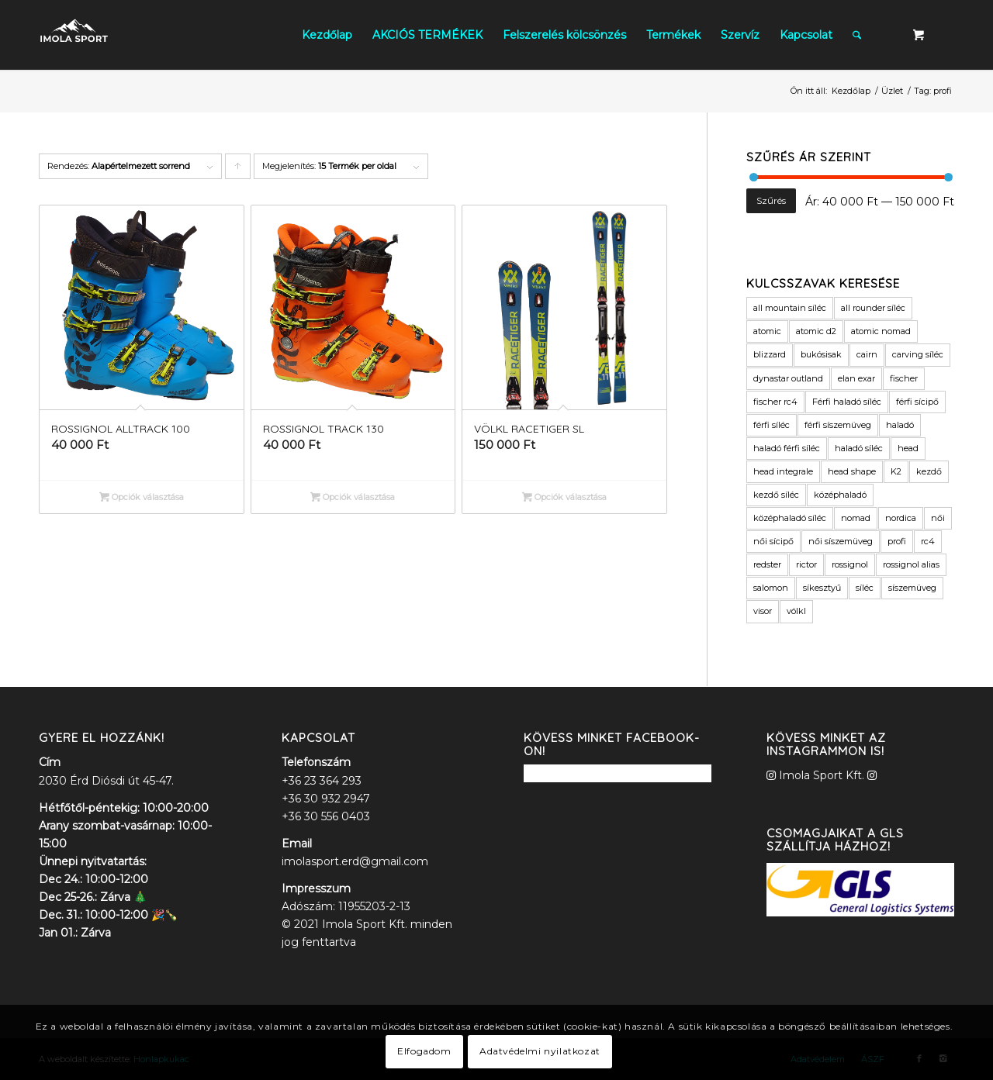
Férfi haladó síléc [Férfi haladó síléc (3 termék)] (846, 401)
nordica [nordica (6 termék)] (900, 517)
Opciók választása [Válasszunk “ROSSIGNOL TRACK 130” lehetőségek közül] (352, 497)
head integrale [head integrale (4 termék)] (783, 471)
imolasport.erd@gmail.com (355, 861)
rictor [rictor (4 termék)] (806, 564)
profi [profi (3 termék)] (896, 541)
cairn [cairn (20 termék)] (866, 354)
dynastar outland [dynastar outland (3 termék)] (788, 378)
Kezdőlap (851, 90)
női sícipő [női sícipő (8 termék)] (773, 541)
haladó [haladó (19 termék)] (900, 424)
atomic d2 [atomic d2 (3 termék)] (816, 331)
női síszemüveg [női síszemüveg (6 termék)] (840, 541)
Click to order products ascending (238, 169)
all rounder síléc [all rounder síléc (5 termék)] (873, 307)
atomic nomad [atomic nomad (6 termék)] (881, 331)
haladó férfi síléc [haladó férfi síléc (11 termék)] (786, 448)
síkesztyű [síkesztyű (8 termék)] (822, 587)
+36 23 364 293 (322, 781)
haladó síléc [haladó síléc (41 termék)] (859, 448)
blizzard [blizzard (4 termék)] (769, 354)
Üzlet (892, 90)
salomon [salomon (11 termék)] (770, 587)
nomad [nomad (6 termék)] (855, 517)
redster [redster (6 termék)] (767, 564)
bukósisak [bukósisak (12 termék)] (821, 354)
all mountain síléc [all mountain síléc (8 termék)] (789, 307)
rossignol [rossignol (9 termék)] (850, 564)
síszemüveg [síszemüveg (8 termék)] (912, 587)
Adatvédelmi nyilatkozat (539, 1051)
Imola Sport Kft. (821, 775)
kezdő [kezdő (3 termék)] (929, 471)
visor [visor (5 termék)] (762, 611)
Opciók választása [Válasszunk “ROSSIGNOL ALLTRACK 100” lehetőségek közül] (141, 497)
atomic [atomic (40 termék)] (767, 331)
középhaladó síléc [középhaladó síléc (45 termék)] (789, 517)
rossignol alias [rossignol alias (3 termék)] (911, 564)
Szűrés (771, 200)
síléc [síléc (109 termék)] (865, 587)
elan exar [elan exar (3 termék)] (856, 378)
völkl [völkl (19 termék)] (796, 611)
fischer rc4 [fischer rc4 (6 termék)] (775, 401)
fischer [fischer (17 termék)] (904, 378)
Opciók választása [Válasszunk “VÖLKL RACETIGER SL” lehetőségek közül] (564, 497)
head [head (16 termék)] (908, 448)
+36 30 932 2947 (326, 799)
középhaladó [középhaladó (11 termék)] (840, 494)
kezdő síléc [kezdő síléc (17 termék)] (776, 494)
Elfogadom (424, 1051)
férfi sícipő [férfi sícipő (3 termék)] (917, 401)
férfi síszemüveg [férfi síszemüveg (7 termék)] (837, 424)
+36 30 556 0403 (326, 816)
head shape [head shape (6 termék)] (852, 471)
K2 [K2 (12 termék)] (896, 471)
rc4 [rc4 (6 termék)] (928, 541)
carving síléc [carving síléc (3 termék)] (917, 354)
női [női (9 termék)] (938, 517)
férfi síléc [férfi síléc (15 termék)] (771, 424)
